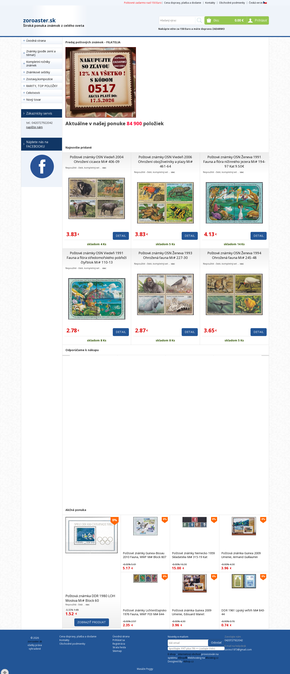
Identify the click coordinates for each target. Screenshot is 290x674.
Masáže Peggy (145, 669)
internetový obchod (189, 654)
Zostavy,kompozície (39, 79)
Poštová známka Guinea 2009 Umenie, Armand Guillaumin (241, 555)
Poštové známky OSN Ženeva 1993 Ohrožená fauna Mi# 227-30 (165, 255)
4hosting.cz (211, 658)
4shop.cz (188, 661)
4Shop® (182, 658)
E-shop (172, 654)
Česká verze (258, 2)
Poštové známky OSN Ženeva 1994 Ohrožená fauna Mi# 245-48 (234, 255)
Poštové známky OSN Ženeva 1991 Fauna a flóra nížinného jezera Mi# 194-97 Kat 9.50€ (234, 161)
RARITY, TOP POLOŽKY (41, 86)
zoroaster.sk (39, 20)
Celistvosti (33, 93)
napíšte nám (34, 127)
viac (104, 167)
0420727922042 (234, 640)
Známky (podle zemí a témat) (41, 53)
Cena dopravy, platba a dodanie (182, 2)
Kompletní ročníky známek (38, 63)
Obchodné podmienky (232, 2)
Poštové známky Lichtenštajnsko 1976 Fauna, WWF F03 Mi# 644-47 (145, 614)
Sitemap (117, 651)
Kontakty (210, 2)
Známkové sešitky (38, 72)
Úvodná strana (36, 40)
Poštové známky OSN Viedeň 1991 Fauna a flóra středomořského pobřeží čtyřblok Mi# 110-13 (97, 258)
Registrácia (119, 643)
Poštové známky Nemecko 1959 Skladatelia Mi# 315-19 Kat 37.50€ (193, 557)
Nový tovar (33, 99)
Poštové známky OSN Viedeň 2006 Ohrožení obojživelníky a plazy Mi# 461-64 (165, 161)
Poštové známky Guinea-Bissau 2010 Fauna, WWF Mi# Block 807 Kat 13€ (144, 557)
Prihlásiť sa (119, 640)
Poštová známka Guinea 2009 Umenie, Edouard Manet (191, 612)
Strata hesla (119, 647)
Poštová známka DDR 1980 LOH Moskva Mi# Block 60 (90, 598)
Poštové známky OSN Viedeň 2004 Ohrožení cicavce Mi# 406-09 (96, 159)
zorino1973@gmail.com (238, 649)
